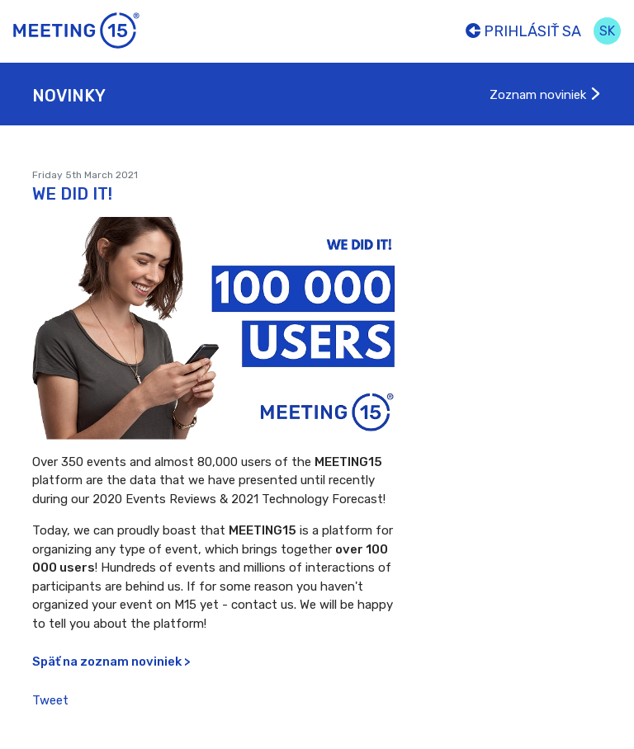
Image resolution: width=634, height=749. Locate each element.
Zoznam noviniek (546, 94)
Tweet (50, 700)
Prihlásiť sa (523, 31)
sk (607, 31)
